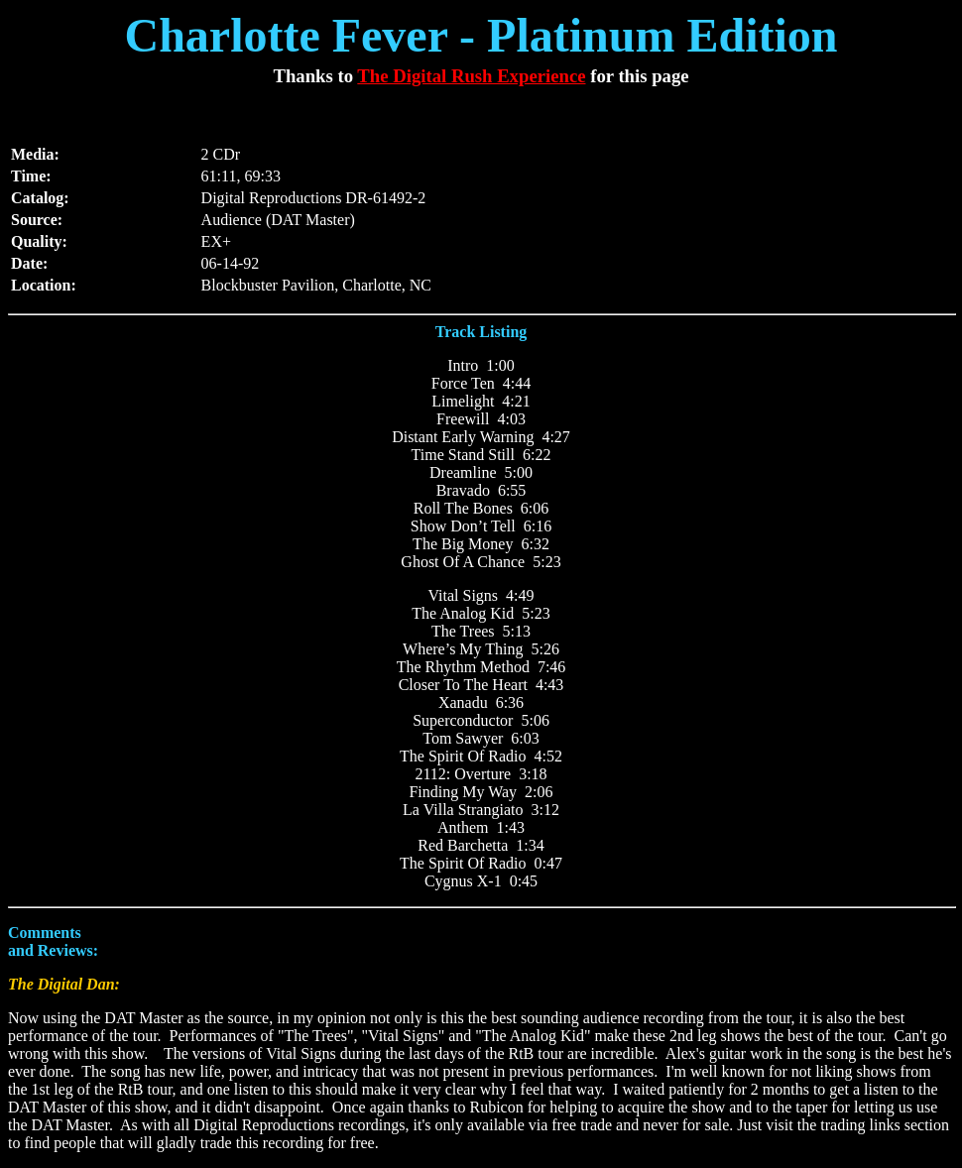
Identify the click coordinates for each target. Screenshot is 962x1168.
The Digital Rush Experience (471, 75)
